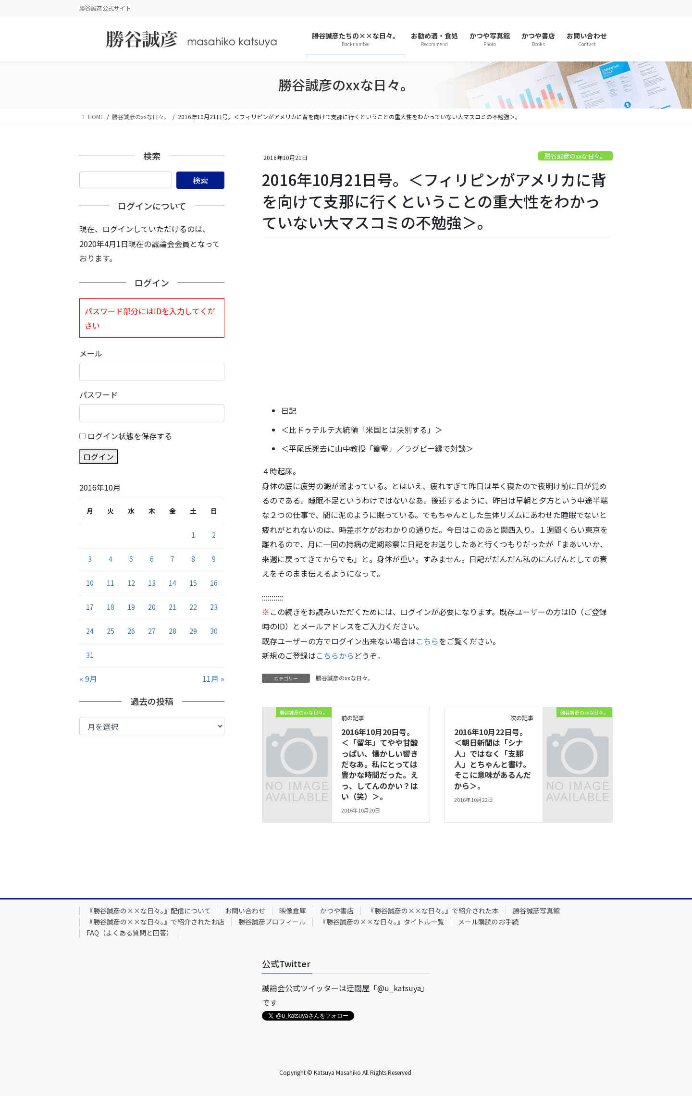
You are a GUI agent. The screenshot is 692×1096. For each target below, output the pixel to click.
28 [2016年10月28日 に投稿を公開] (172, 631)
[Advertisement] (437, 321)
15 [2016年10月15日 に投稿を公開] (193, 583)
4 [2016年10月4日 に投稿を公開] (110, 559)
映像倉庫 (292, 910)
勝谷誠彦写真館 (536, 910)
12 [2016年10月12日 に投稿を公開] (131, 583)
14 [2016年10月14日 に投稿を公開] (172, 583)
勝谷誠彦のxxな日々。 (575, 155)
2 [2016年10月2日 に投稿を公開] (214, 535)
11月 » (213, 678)
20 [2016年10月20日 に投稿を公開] (152, 607)
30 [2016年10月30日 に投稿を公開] (214, 631)
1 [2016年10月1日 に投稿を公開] (193, 535)
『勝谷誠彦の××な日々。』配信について (148, 910)
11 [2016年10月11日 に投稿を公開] (110, 583)
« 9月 (88, 678)
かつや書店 (337, 910)
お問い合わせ (245, 910)
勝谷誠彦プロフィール (272, 921)
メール (90, 353)
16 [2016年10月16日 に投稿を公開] (214, 583)
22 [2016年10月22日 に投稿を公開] (193, 607)
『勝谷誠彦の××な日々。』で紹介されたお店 (155, 921)
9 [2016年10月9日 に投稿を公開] (214, 559)
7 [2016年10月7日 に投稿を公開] (172, 559)
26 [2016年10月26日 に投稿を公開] (131, 631)
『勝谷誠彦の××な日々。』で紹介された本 (433, 910)
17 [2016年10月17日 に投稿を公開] (90, 607)
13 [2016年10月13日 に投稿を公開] (152, 583)
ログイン (98, 456)
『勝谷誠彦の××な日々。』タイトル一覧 (382, 921)
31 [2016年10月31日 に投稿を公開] (90, 655)
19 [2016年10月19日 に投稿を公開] (131, 607)
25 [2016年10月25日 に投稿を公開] (110, 631)
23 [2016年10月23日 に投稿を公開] (214, 607)
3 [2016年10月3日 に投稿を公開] (90, 559)
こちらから (335, 655)
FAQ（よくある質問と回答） (129, 932)
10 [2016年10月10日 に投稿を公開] (90, 583)
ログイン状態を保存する (129, 436)
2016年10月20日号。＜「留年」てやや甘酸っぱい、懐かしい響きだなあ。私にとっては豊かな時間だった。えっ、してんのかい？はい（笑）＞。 (379, 764)
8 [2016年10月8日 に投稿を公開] (193, 559)
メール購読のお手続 (488, 921)
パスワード (98, 394)
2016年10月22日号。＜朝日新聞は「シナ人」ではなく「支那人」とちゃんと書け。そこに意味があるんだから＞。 (492, 758)
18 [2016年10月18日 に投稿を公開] (110, 607)
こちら (427, 641)
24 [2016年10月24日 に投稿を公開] (90, 631)
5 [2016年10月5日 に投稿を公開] (131, 559)
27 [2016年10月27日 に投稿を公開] (152, 631)
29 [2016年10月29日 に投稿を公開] (193, 631)
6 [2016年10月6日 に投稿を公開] (152, 559)
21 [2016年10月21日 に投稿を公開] (172, 607)
